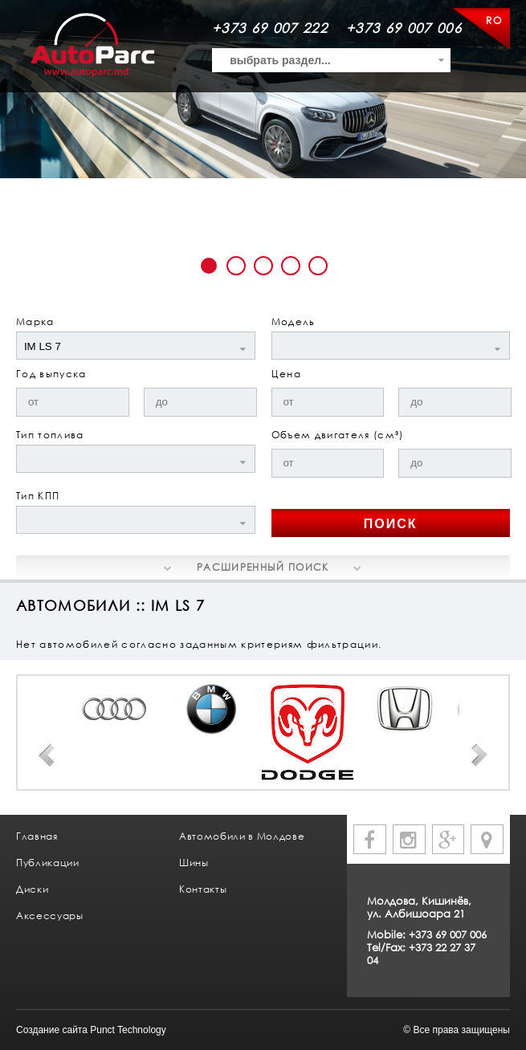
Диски (32, 889)
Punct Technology (128, 1030)
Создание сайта (52, 1030)
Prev (47, 755)
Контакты (202, 889)
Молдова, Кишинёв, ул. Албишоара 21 (419, 907)
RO (494, 20)
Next (479, 755)
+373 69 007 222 (270, 27)
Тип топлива (50, 435)
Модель (293, 321)
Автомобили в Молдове (241, 836)
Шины (194, 863)
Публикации (48, 863)
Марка (35, 321)
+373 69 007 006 (404, 27)
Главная (37, 836)
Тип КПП (37, 496)
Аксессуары (50, 916)
